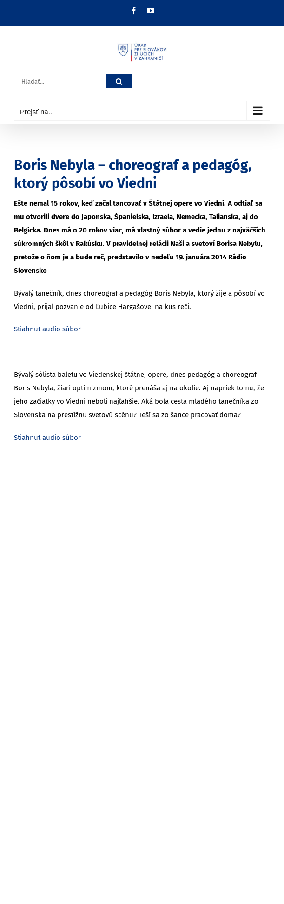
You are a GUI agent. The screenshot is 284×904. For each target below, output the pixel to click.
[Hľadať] (119, 81)
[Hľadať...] (60, 81)
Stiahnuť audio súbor (47, 329)
